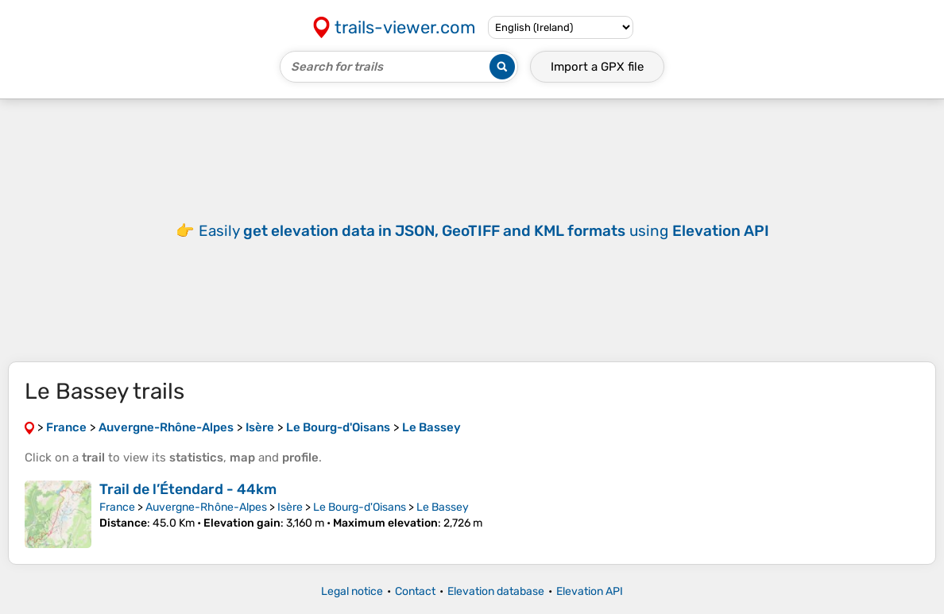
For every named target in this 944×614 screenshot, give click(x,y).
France (117, 507)
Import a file (597, 67)
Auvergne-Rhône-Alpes (206, 507)
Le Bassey (442, 507)
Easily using (484, 231)
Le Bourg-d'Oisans (359, 507)
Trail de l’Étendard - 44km (188, 489)
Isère (290, 507)
